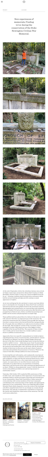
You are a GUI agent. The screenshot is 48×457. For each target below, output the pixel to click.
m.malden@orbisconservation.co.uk (22, 450)
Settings (36, 454)
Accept (27, 454)
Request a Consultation (36, 442)
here (15, 393)
